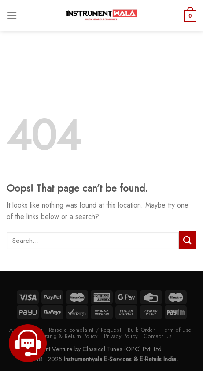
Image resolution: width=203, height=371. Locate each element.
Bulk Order (141, 330)
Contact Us (158, 336)
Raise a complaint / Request (85, 330)
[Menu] (12, 15)
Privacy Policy (121, 336)
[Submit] (187, 240)
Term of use (177, 330)
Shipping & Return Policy (65, 336)
